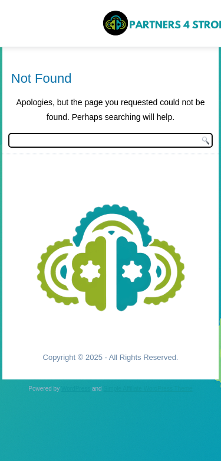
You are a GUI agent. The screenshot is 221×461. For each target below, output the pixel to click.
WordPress (75, 388)
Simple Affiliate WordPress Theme (147, 388)
